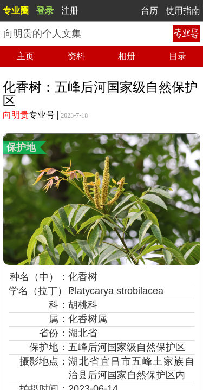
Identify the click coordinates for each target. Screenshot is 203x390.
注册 (69, 10)
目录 (177, 56)
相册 (126, 56)
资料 (76, 56)
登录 (45, 10)
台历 (149, 10)
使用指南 (183, 10)
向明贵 (16, 114)
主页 (25, 56)
